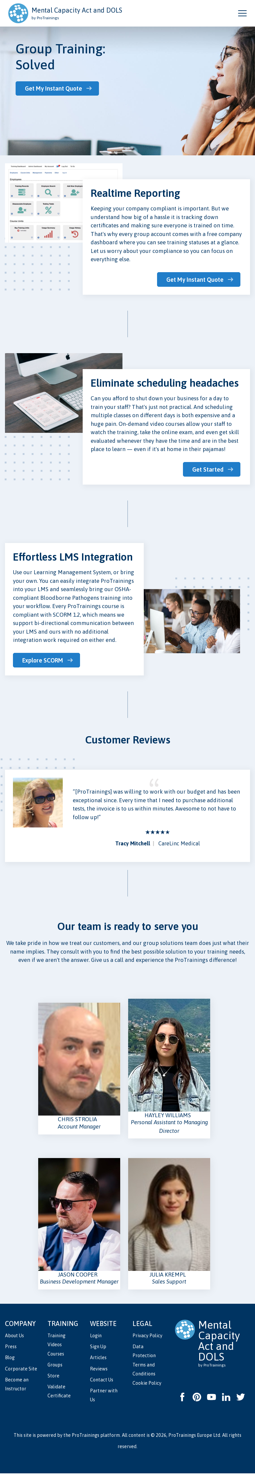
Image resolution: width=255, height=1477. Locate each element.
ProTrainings (85, 1438)
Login (96, 1339)
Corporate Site (21, 1372)
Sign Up (98, 1350)
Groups (54, 1368)
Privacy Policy (147, 1339)
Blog (10, 1361)
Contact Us (101, 1383)
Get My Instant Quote (54, 88)
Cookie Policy (146, 1386)
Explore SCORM (43, 659)
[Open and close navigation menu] (242, 13)
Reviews (99, 1372)
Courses (55, 1357)
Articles (98, 1361)
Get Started (207, 468)
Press (11, 1350)
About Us (14, 1339)
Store (53, 1379)
